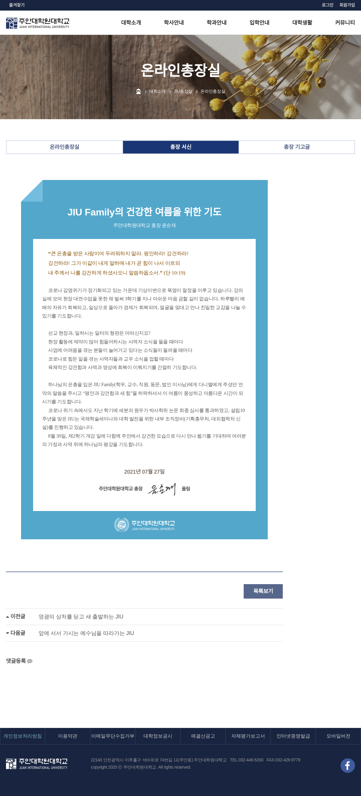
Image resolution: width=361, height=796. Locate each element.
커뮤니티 (345, 23)
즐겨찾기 (17, 5)
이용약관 (67, 736)
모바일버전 (338, 736)
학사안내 (174, 23)
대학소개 (131, 23)
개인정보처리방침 (22, 736)
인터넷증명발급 (293, 736)
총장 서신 (180, 147)
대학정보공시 (157, 736)
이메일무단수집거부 (112, 736)
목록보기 (263, 591)
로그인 (328, 5)
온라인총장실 (212, 91)
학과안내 (217, 23)
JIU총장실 (183, 91)
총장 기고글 (297, 147)
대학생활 (302, 23)
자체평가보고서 (248, 736)
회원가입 (347, 5)
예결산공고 (203, 736)
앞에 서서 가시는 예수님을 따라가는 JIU (86, 633)
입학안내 (259, 23)
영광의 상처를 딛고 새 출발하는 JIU (81, 617)
